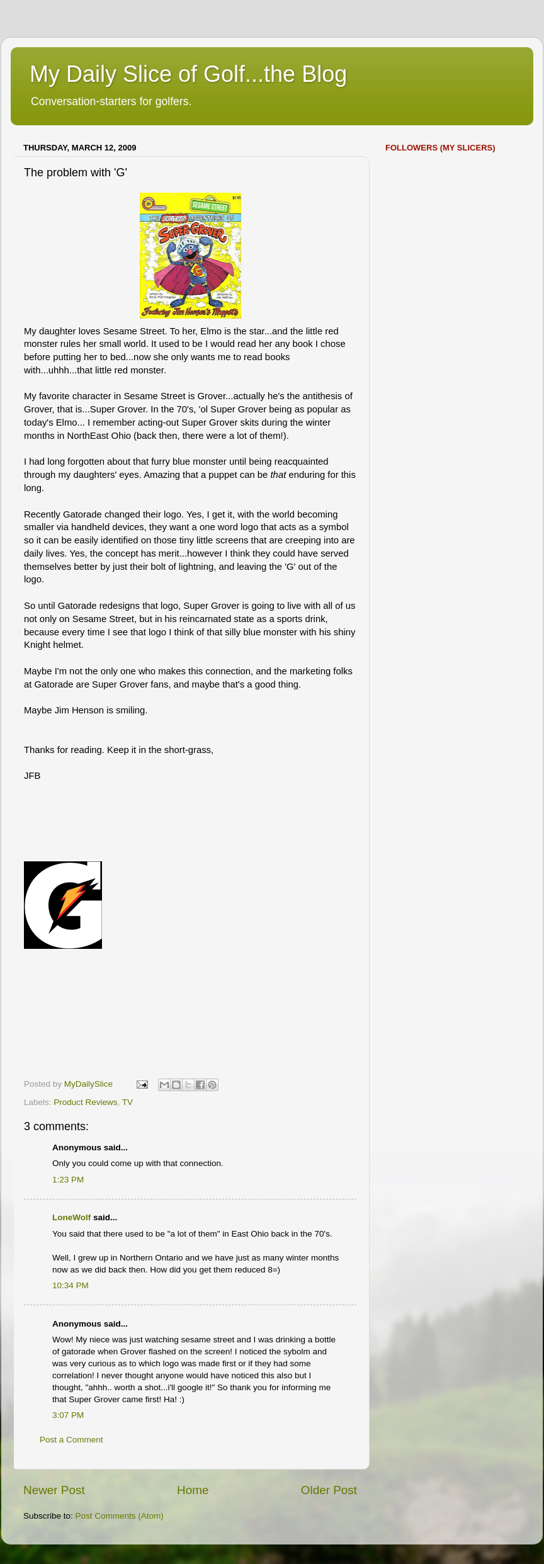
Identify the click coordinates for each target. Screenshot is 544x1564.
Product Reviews (85, 1102)
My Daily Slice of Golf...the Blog (188, 74)
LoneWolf (71, 1217)
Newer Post (54, 1490)
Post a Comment (71, 1439)
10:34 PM (70, 1285)
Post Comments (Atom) (120, 1516)
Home (192, 1490)
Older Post (329, 1490)
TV (127, 1102)
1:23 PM (68, 1179)
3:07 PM (68, 1415)
